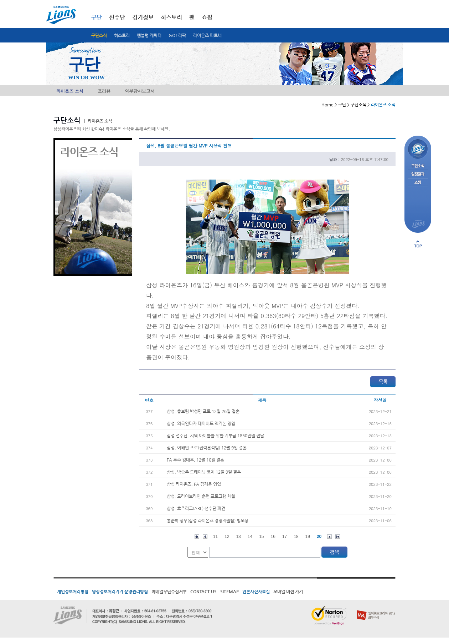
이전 (205, 537)
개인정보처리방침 (72, 591)
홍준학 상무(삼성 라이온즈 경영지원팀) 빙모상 (207, 520)
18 (296, 536)
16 (273, 536)
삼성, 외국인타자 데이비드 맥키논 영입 (201, 423)
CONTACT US (203, 591)
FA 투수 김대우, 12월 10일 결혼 (195, 459)
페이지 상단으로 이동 (418, 243)
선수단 (117, 17)
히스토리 (122, 35)
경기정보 (143, 17)
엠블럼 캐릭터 (149, 35)
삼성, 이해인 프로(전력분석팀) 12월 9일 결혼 (207, 447)
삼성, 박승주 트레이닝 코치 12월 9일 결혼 (204, 471)
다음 (329, 537)
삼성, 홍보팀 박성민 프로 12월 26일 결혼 (203, 411)
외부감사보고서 (140, 91)
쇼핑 (207, 17)
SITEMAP (229, 591)
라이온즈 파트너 (207, 35)
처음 (197, 537)
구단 (96, 17)
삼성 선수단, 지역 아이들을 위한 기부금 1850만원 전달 (215, 435)
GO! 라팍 (177, 35)
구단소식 (99, 35)
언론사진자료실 (256, 591)
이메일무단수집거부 (169, 591)
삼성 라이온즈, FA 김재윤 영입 (194, 484)
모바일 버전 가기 (288, 591)
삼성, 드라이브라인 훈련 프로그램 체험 (201, 496)
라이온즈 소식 (69, 91)
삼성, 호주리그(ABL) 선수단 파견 (196, 508)
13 (238, 536)
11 (215, 536)
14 (250, 536)
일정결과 (417, 174)
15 (261, 536)
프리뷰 (104, 91)
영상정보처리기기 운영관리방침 (120, 591)
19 (307, 536)
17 (284, 536)
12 (226, 536)
